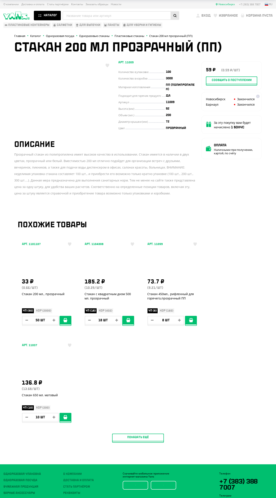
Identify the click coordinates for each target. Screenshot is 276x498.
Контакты (77, 4)
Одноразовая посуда (20, 396)
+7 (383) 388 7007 (239, 399)
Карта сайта (226, 472)
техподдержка (257, 484)
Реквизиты (71, 408)
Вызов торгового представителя (89, 421)
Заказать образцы (97, 4)
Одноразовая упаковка (22, 389)
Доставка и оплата (32, 4)
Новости (116, 4)
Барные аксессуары (19, 408)
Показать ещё (138, 353)
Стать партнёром (58, 4)
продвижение (244, 487)
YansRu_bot (238, 418)
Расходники (13, 434)
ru (269, 4)
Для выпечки (13, 415)
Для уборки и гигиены (20, 427)
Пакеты (9, 421)
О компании (11, 4)
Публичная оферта (231, 464)
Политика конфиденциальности (239, 468)
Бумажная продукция (20, 402)
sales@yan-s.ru (245, 434)
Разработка (240, 484)
